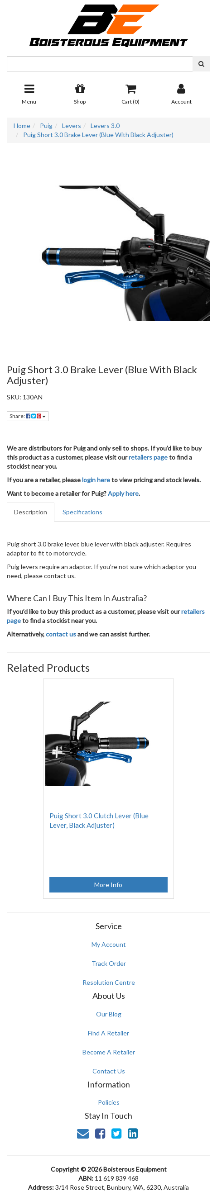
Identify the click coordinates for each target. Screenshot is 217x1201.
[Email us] (83, 1133)
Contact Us (108, 1071)
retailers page (148, 457)
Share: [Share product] (28, 416)
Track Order (109, 963)
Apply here (123, 493)
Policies (109, 1102)
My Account (109, 944)
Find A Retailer (108, 1033)
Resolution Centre (108, 982)
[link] (100, 1133)
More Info (108, 884)
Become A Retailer (108, 1052)
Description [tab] (30, 512)
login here (96, 480)
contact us (61, 634)
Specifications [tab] (82, 512)
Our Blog (108, 1014)
